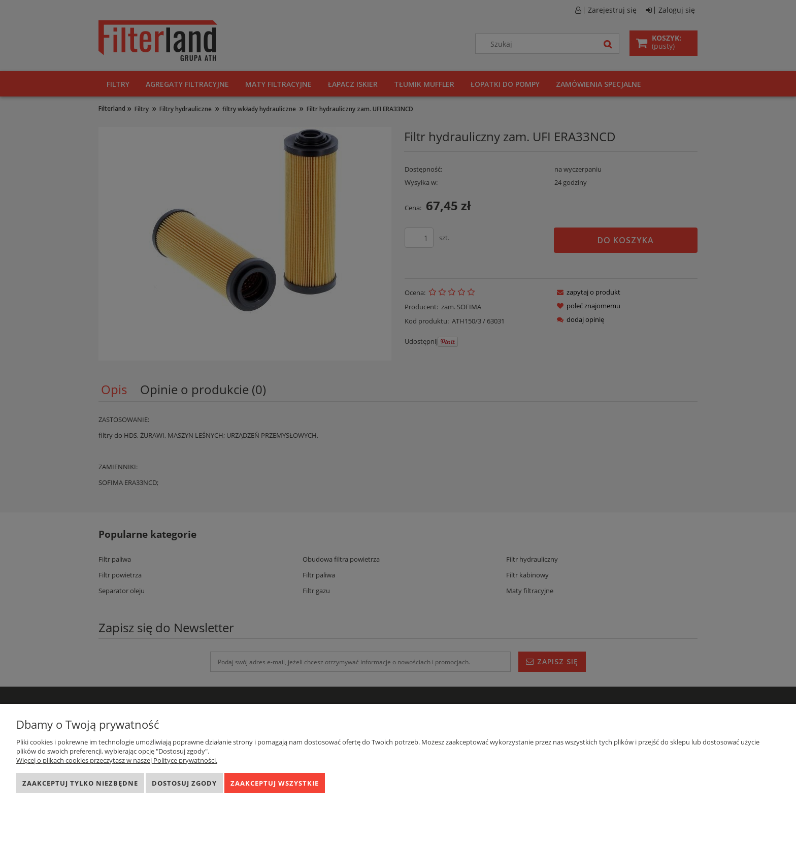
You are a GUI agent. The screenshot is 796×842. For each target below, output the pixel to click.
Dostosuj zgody (184, 783)
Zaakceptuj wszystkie (274, 783)
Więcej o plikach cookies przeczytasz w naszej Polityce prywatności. (116, 760)
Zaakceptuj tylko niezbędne (80, 783)
